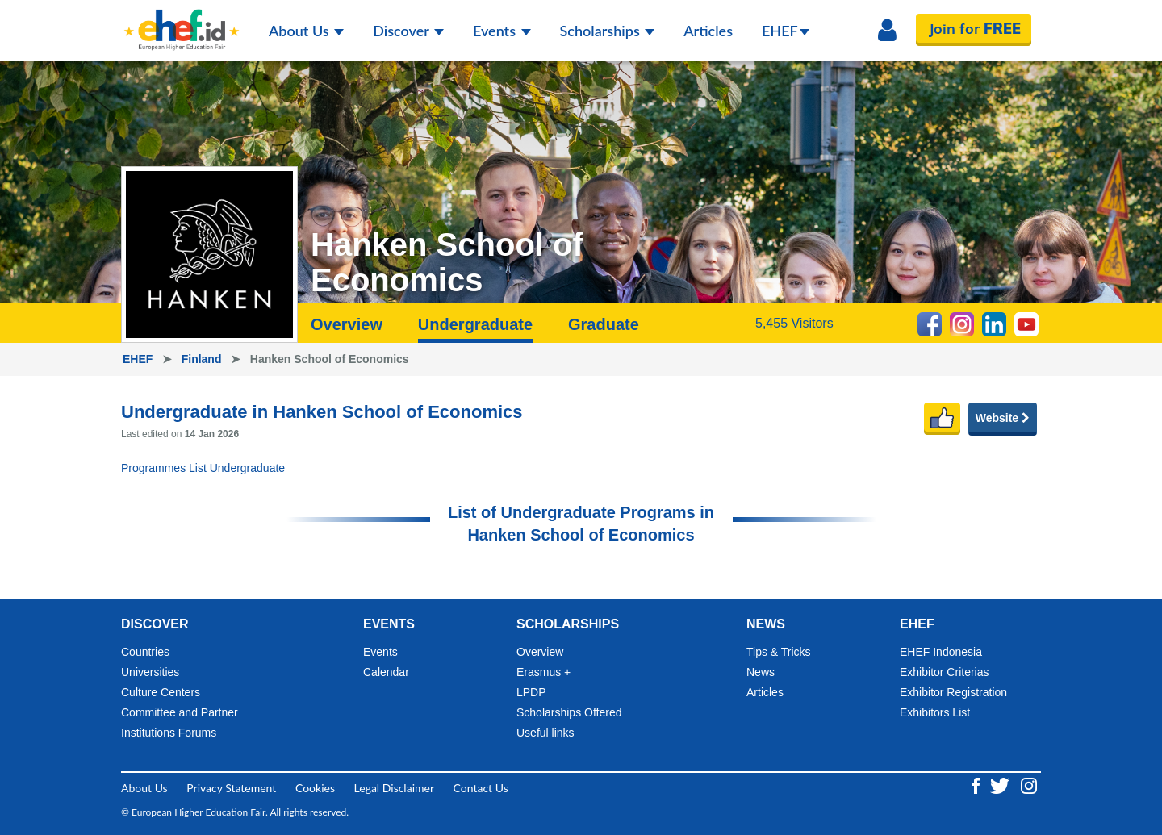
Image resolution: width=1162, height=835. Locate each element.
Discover (408, 31)
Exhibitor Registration (953, 692)
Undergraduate (475, 324)
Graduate (603, 324)
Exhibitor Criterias (944, 672)
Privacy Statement (231, 788)
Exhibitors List (935, 712)
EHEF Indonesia (941, 651)
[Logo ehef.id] (181, 20)
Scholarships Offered (568, 712)
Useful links (545, 732)
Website (1003, 417)
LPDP (531, 692)
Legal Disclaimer (394, 788)
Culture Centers (160, 692)
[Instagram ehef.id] (1029, 784)
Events (502, 31)
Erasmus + (543, 672)
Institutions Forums (168, 732)
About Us (306, 31)
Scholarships (607, 31)
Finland (203, 359)
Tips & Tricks (778, 651)
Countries (145, 651)
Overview (346, 324)
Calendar (386, 672)
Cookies (315, 788)
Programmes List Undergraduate (203, 467)
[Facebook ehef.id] (977, 784)
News (760, 672)
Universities (150, 672)
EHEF (785, 31)
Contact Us (481, 788)
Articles (708, 31)
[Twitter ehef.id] (1001, 784)
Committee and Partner (179, 712)
